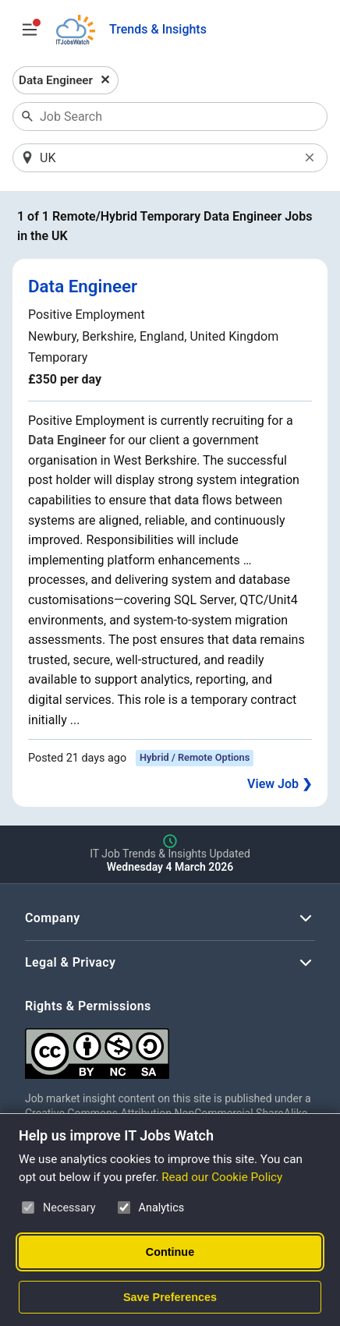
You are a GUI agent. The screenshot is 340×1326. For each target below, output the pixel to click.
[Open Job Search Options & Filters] (29, 29)
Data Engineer (82, 286)
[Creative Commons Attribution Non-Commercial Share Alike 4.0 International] (170, 1047)
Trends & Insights (158, 29)
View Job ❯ (279, 783)
